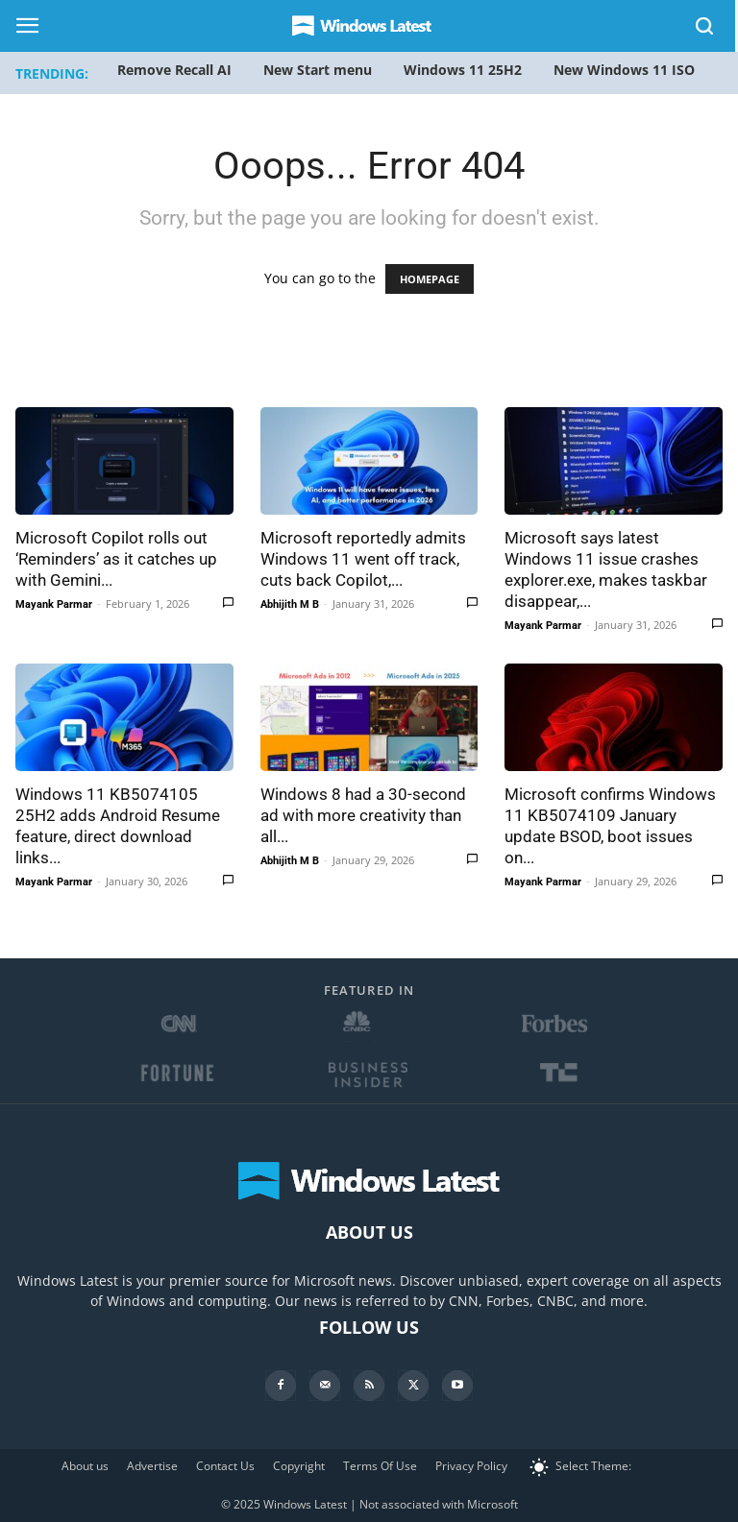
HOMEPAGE (429, 279)
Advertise (152, 1466)
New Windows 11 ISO (624, 69)
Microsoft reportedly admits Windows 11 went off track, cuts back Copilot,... (363, 559)
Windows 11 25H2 (463, 69)
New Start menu (317, 69)
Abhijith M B (289, 604)
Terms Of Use (380, 1466)
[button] (705, 29)
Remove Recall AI (174, 69)
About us (85, 1466)
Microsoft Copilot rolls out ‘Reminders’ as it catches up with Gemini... (116, 559)
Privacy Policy (471, 1466)
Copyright (299, 1466)
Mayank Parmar (53, 604)
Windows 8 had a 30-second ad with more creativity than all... (363, 815)
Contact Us (225, 1466)
